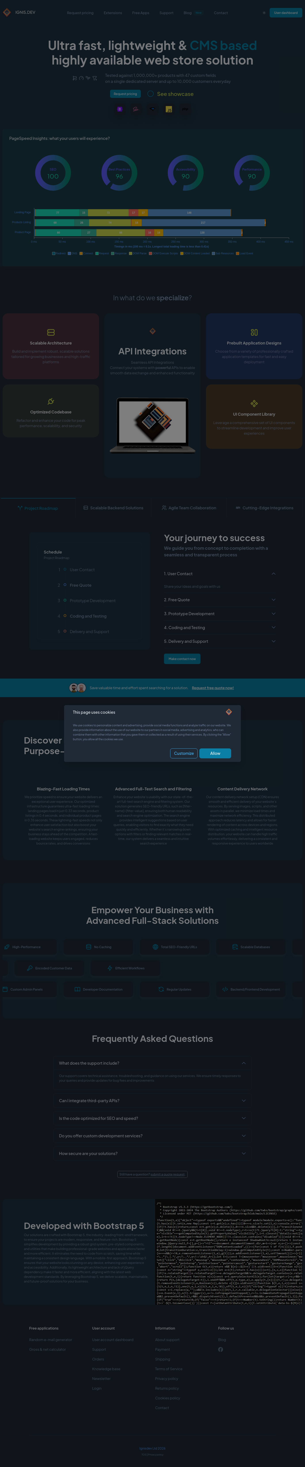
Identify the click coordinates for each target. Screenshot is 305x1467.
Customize (184, 753)
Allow (215, 753)
